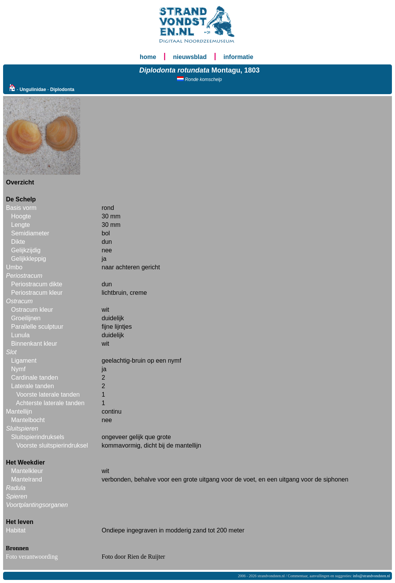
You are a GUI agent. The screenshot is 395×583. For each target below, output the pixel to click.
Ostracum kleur (32, 309)
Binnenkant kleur (34, 343)
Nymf (18, 369)
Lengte (20, 224)
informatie (238, 57)
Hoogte (21, 216)
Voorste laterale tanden (48, 394)
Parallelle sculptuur (37, 326)
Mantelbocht (28, 420)
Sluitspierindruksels (37, 437)
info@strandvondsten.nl (371, 576)
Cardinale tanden (34, 377)
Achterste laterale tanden (50, 403)
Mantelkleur (27, 471)
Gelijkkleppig (28, 258)
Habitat (15, 530)
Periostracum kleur (36, 292)
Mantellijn (19, 411)
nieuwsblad (190, 57)
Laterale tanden (32, 386)
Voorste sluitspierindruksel (52, 445)
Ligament (24, 360)
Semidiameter (30, 233)
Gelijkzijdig (26, 250)
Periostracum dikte (36, 284)
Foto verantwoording (32, 556)
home (148, 57)
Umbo (14, 267)
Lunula (20, 335)
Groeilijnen (26, 318)
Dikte (18, 241)
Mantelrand (26, 479)
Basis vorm (21, 207)
